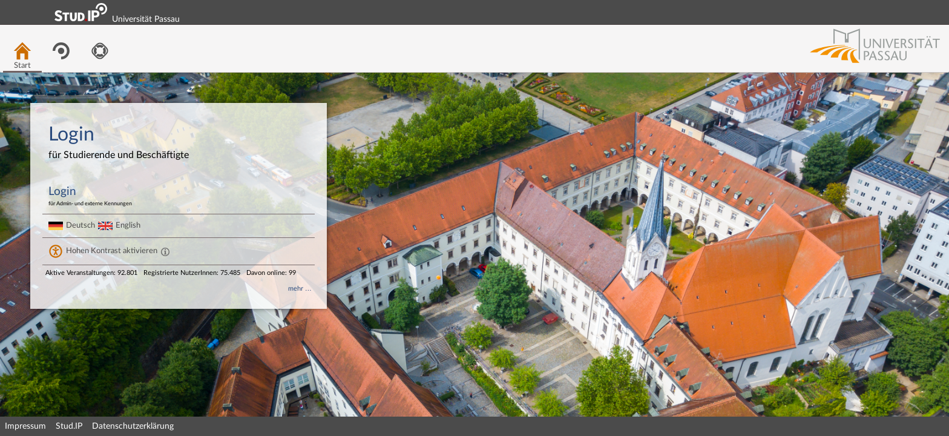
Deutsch (80, 225)
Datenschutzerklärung (133, 426)
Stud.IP (69, 426)
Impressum (25, 426)
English (128, 225)
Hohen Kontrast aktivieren (111, 250)
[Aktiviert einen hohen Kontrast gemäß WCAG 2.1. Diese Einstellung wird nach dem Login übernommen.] (165, 251)
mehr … (300, 288)
